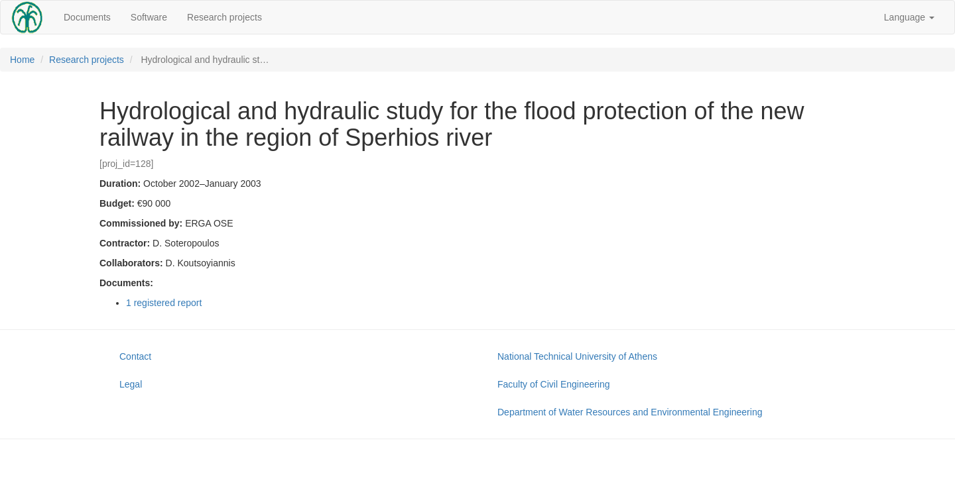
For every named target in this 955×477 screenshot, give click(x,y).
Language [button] (909, 17)
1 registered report (164, 302)
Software (149, 17)
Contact (135, 356)
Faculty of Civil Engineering (553, 384)
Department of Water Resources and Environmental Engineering (629, 412)
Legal (130, 384)
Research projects (224, 17)
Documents (87, 17)
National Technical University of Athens (577, 356)
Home (22, 59)
